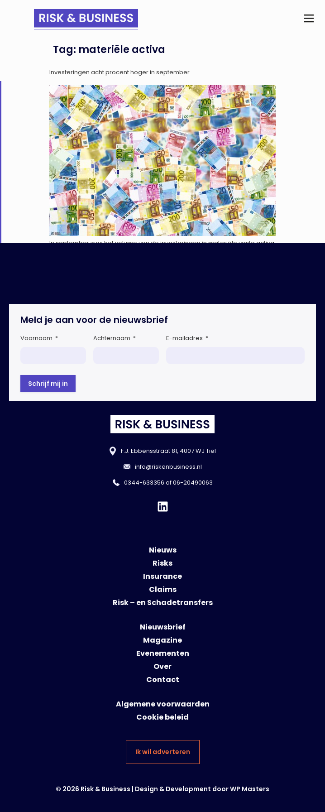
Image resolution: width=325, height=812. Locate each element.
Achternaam (114, 338)
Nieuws (163, 550)
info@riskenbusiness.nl (168, 466)
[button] (308, 19)
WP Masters (249, 788)
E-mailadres (187, 338)
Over (162, 666)
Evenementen (162, 653)
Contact (162, 679)
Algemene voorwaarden (163, 704)
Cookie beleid (162, 717)
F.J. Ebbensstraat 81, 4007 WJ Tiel (168, 451)
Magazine (162, 640)
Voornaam (39, 338)
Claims (163, 589)
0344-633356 (144, 482)
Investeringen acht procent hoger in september (119, 72)
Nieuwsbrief (163, 627)
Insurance (162, 576)
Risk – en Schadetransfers (163, 602)
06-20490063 (193, 482)
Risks (162, 563)
